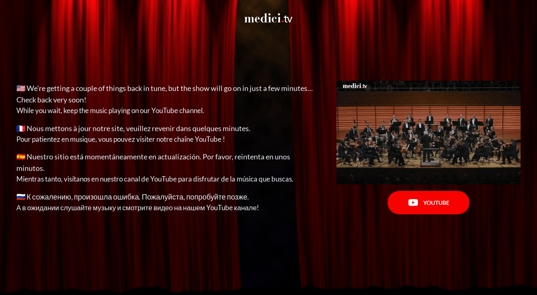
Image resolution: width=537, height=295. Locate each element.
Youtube (428, 202)
